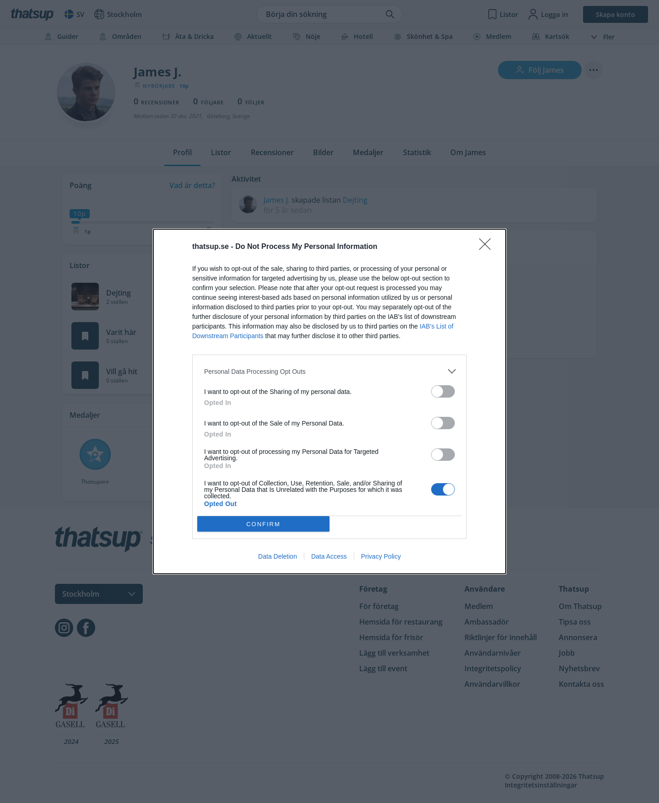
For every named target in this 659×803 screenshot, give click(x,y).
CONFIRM (263, 524)
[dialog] (329, 401)
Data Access (329, 556)
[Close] (488, 247)
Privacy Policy (381, 556)
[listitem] (329, 371)
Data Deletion (277, 556)
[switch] (443, 391)
